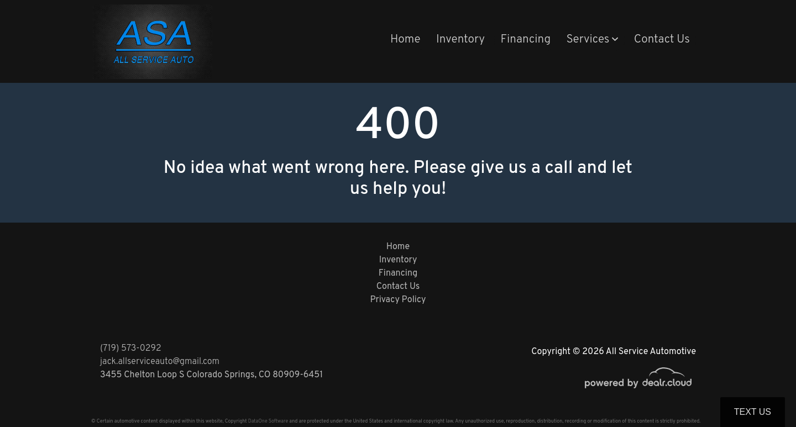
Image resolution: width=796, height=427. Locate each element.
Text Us (752, 412)
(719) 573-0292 (130, 348)
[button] (592, 40)
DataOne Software (268, 421)
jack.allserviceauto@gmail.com (159, 361)
